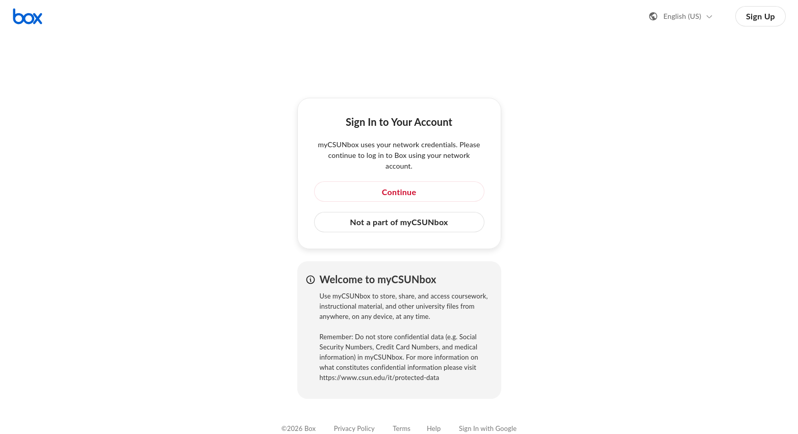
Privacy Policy (354, 428)
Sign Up (760, 16)
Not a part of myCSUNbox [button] (399, 222)
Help (434, 428)
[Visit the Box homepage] (27, 16)
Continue (399, 192)
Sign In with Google (488, 428)
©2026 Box (298, 428)
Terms (401, 428)
